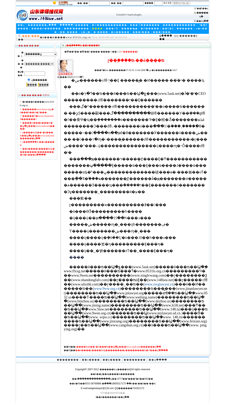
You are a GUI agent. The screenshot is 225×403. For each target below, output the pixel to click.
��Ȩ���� (112, 359)
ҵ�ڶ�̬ (85, 32)
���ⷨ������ (76, 28)
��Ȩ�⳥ (168, 28)
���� (95, 51)
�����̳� (129, 28)
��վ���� (158, 359)
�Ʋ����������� (109, 25)
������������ (179, 25)
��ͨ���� (185, 28)
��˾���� (69, 32)
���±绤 (112, 28)
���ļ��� (141, 32)
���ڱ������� (145, 25)
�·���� (100, 32)
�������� (68, 359)
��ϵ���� (91, 359)
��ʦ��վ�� (120, 397)
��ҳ (21, 25)
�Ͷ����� (150, 28)
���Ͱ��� (162, 32)
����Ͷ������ (46, 28)
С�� (114, 51)
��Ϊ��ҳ (202, 8)
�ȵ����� (120, 32)
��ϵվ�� (202, 21)
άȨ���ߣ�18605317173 (64, 70)
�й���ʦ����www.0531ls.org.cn (65, 37)
